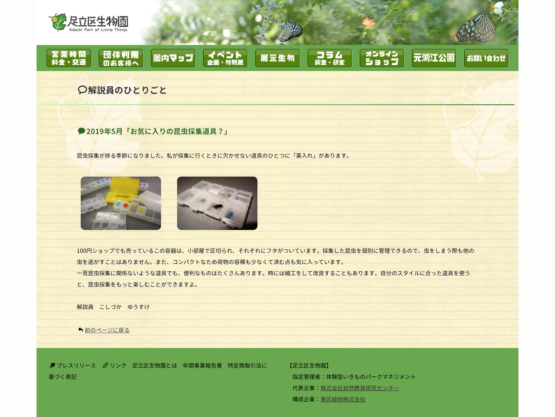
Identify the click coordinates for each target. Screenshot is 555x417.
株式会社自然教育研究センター (359, 388)
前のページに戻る (107, 330)
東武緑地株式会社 (342, 399)
